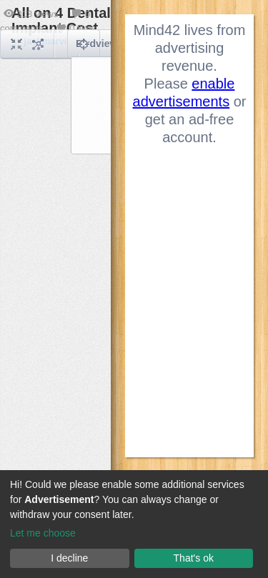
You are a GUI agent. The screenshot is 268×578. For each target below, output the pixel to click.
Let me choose (43, 533)
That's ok (194, 558)
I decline (69, 558)
